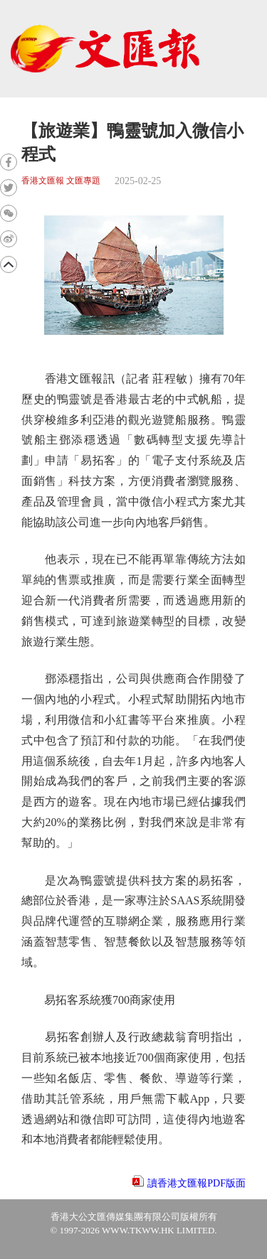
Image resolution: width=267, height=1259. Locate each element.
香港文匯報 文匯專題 (60, 181)
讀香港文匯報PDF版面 (196, 1183)
